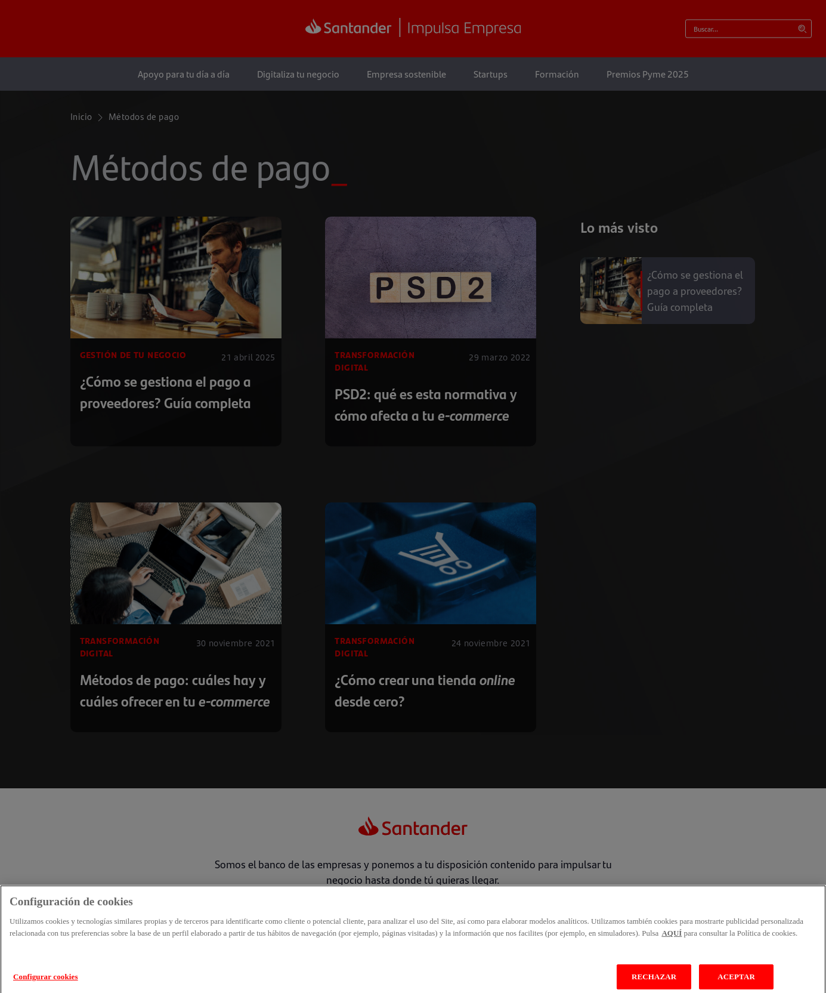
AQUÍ (671, 939)
